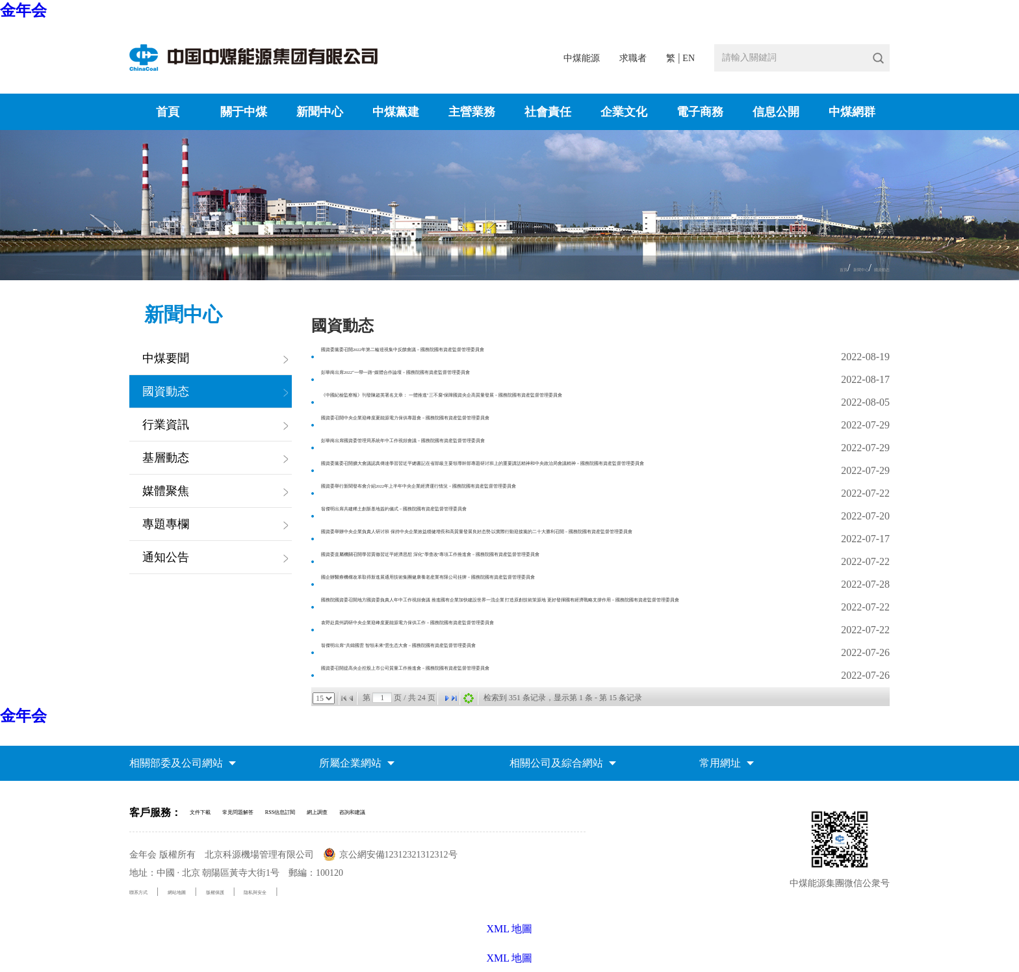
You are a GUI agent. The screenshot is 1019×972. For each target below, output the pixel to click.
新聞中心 (319, 111)
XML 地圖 (510, 958)
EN (688, 58)
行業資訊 (165, 424)
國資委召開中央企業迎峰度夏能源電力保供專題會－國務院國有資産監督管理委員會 (513, 424)
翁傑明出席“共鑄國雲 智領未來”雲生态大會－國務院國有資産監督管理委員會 (498, 652)
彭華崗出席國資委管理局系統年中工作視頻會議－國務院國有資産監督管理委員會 (508, 447)
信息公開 (776, 111)
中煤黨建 (395, 111)
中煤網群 (852, 111)
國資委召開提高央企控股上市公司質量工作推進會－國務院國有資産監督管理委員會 (513, 675)
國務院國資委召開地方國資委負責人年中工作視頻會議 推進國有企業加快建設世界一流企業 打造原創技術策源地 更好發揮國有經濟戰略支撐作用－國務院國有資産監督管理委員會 (562, 606)
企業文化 (623, 111)
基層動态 (165, 457)
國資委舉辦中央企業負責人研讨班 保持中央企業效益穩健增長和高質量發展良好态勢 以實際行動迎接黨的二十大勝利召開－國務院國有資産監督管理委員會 (562, 538)
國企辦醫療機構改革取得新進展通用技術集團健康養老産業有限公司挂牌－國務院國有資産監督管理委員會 (562, 584)
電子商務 (700, 111)
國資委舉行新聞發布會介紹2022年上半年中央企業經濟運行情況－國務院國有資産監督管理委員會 (544, 493)
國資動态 (871, 268)
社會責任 (547, 111)
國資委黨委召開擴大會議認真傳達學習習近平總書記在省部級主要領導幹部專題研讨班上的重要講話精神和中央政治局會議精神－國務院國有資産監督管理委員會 (562, 470)
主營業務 (471, 111)
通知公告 (165, 557)
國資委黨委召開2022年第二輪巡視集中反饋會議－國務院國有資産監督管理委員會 (508, 356)
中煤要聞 (165, 358)
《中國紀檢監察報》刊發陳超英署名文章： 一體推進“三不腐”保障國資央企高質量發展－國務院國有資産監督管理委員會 (562, 402)
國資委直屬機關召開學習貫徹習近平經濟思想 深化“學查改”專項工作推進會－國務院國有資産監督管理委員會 (562, 561)
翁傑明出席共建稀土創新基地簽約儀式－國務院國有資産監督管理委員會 (487, 515)
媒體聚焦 (165, 490)
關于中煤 (243, 111)
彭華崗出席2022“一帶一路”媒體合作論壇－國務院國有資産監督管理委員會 (492, 379)
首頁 (167, 111)
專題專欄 (165, 524)
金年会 (23, 10)
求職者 (633, 58)
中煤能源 (581, 58)
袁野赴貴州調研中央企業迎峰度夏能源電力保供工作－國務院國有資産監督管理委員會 (518, 629)
